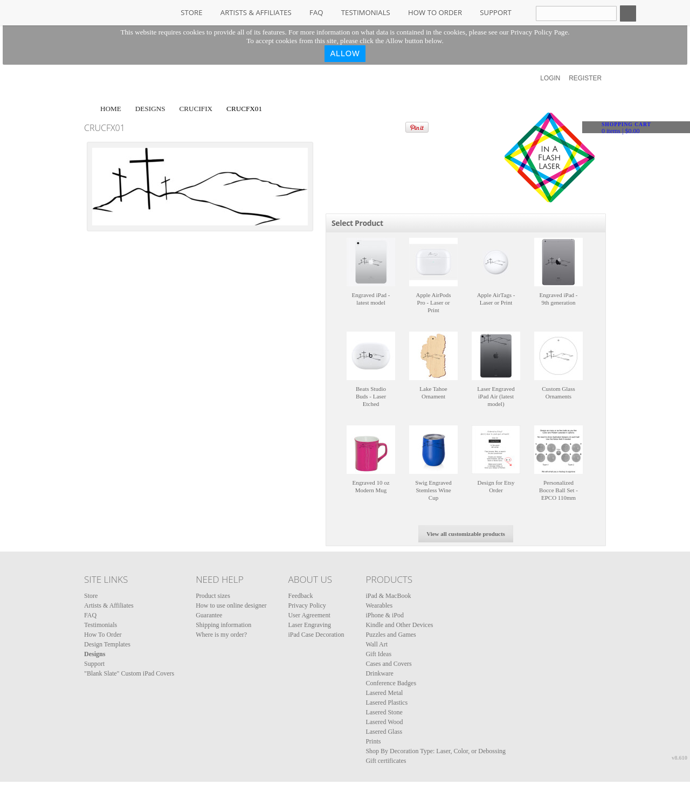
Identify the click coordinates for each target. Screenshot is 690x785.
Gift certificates (385, 761)
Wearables (378, 605)
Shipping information (223, 625)
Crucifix (196, 109)
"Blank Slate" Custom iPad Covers (129, 673)
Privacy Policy (307, 605)
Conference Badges (390, 683)
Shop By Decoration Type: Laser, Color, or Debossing (435, 751)
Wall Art (376, 644)
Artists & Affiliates (256, 12)
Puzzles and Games (390, 634)
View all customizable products (465, 534)
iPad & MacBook (388, 596)
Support (495, 12)
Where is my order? (221, 634)
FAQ (316, 12)
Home (110, 109)
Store (191, 12)
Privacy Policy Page (539, 32)
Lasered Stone (383, 712)
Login (550, 78)
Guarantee (209, 615)
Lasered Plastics (386, 702)
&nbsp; (371, 262)
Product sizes (213, 596)
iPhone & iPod (384, 615)
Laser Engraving (309, 625)
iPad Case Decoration (316, 634)
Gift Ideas (378, 654)
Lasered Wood (384, 722)
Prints (373, 741)
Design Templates (107, 644)
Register (585, 78)
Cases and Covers (388, 663)
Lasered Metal (384, 693)
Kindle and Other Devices (399, 625)
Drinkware (379, 673)
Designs (150, 109)
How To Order (435, 12)
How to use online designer (231, 605)
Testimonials (365, 12)
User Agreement (309, 615)
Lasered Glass (383, 731)
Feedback (300, 596)
